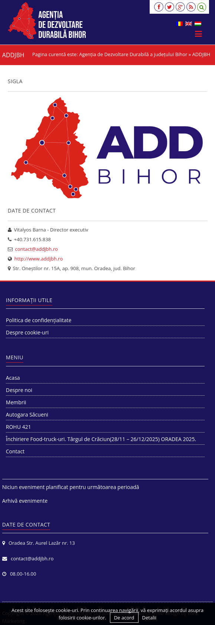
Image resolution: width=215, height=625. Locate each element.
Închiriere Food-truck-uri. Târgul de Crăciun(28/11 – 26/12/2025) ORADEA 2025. (101, 439)
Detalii (149, 617)
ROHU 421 (18, 426)
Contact (15, 451)
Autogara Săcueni (27, 414)
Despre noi (19, 390)
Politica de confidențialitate (39, 320)
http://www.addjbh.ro (38, 258)
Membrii (16, 402)
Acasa (13, 377)
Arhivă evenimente (25, 500)
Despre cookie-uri (27, 332)
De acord (124, 617)
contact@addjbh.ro (36, 249)
